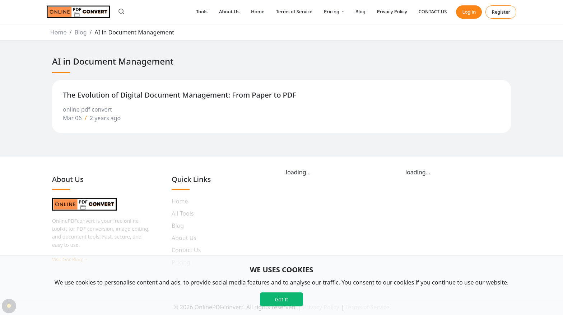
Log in (469, 12)
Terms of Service (294, 11)
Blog (360, 11)
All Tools (183, 213)
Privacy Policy (392, 11)
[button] (121, 12)
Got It (281, 299)
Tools (202, 11)
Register (501, 12)
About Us (229, 11)
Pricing (332, 11)
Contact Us (186, 250)
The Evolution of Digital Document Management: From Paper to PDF (179, 95)
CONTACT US (433, 11)
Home (257, 11)
